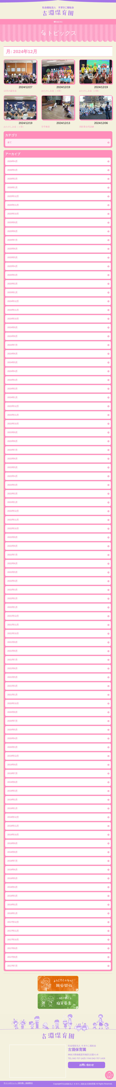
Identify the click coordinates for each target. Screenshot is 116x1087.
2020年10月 (13, 703)
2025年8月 (12, 231)
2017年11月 (13, 931)
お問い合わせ (86, 1065)
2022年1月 (12, 607)
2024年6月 (12, 353)
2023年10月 (13, 423)
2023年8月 (12, 441)
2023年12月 (13, 406)
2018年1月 (12, 913)
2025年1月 (12, 292)
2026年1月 (12, 187)
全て (9, 142)
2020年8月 (12, 712)
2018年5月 (12, 878)
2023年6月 (12, 458)
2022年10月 (13, 528)
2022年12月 (13, 511)
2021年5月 (12, 677)
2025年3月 (12, 275)
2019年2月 (12, 799)
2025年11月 (13, 205)
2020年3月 (12, 747)
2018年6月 (12, 869)
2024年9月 (12, 327)
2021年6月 (12, 668)
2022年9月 (12, 537)
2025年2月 (12, 283)
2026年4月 (12, 161)
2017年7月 (12, 966)
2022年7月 (12, 554)
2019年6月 (12, 782)
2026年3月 (12, 170)
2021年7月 (12, 659)
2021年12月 (13, 616)
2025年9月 (12, 222)
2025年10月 (13, 213)
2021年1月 (12, 694)
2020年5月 (12, 729)
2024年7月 (12, 345)
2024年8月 (12, 336)
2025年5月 (12, 257)
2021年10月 (13, 633)
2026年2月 (12, 178)
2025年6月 (12, 248)
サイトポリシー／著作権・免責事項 (18, 1083)
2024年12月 (13, 301)
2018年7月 (12, 861)
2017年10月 (13, 939)
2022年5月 (12, 572)
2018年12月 (13, 817)
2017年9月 (12, 948)
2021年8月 (12, 651)
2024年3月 (12, 380)
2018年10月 (13, 834)
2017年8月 (12, 957)
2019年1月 (12, 808)
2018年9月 (12, 843)
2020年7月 (12, 721)
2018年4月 (12, 887)
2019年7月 (12, 773)
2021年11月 (13, 624)
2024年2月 (12, 388)
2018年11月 (13, 826)
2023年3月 (12, 485)
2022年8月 (12, 546)
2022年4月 (12, 581)
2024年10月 (13, 318)
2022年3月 (12, 589)
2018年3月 (12, 896)
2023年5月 (12, 467)
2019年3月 (12, 791)
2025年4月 (12, 266)
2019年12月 (13, 756)
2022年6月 (12, 563)
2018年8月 (12, 852)
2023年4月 (12, 476)
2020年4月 (12, 738)
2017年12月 (13, 922)
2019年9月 (12, 764)
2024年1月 (12, 397)
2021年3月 (12, 686)
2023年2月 (12, 493)
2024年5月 (12, 362)
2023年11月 (13, 415)
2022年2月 (12, 598)
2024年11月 (13, 310)
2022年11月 (13, 519)
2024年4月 (12, 371)
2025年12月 (13, 196)
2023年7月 (12, 450)
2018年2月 (12, 904)
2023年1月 (12, 502)
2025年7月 (12, 240)
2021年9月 (12, 642)
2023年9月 (12, 432)
